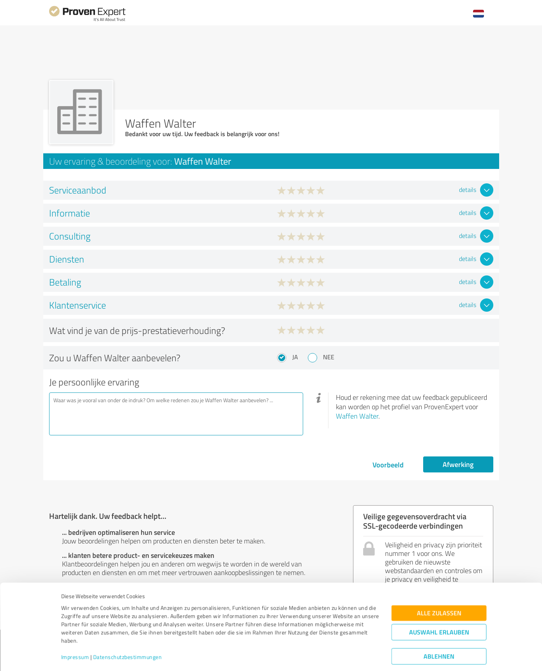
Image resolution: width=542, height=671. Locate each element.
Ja (295, 357)
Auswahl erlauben (439, 609)
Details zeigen (326, 656)
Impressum (75, 634)
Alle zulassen (439, 590)
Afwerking (458, 464)
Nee (328, 357)
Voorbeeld (388, 464)
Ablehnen (439, 633)
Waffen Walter (357, 416)
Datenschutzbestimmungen (127, 634)
